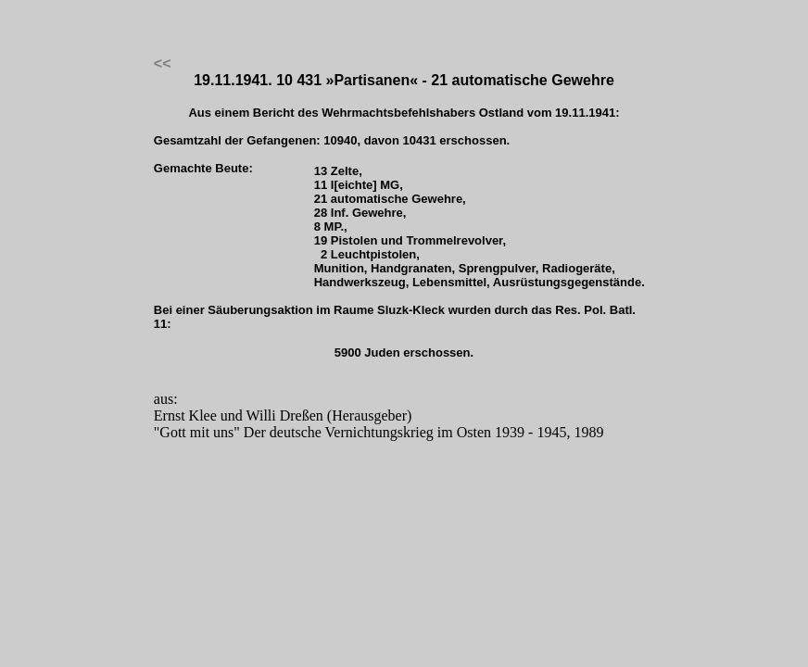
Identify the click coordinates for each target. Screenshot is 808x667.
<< (162, 63)
